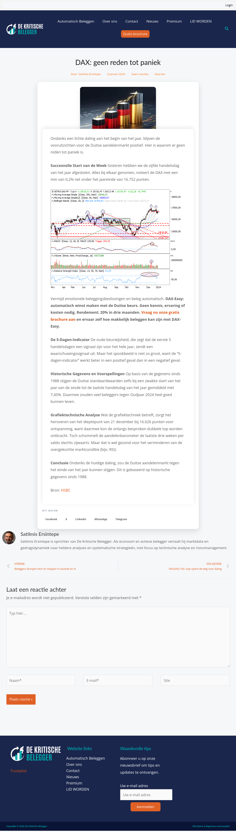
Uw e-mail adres (134, 786)
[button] (51, 519)
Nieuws (152, 21)
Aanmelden (145, 808)
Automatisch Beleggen (76, 21)
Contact (132, 21)
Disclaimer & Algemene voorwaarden (211, 827)
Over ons (109, 21)
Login (229, 5)
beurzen (160, 74)
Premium (174, 21)
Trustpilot (18, 772)
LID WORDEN (201, 21)
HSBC (66, 490)
